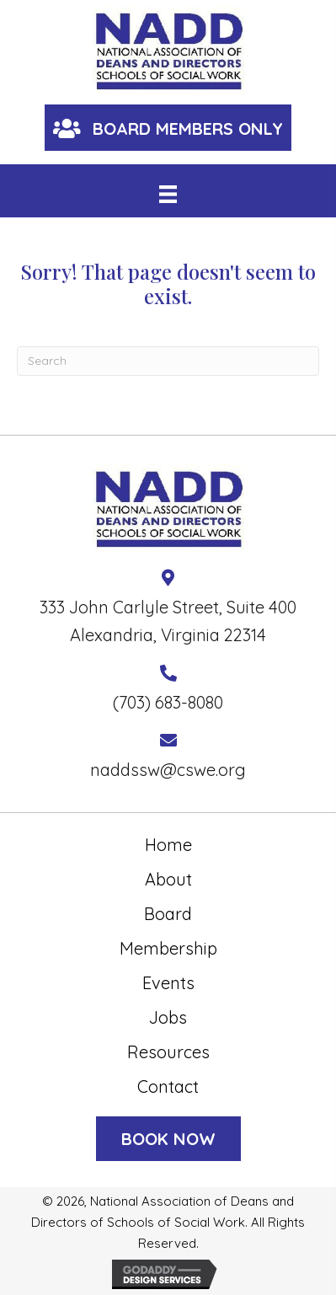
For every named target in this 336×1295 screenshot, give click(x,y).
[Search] (168, 361)
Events (168, 982)
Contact (168, 1086)
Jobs (168, 1017)
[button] (168, 127)
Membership (168, 948)
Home (168, 844)
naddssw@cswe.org (168, 769)
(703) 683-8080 (168, 702)
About (168, 879)
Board (168, 913)
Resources (168, 1051)
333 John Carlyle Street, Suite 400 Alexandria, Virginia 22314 (168, 621)
